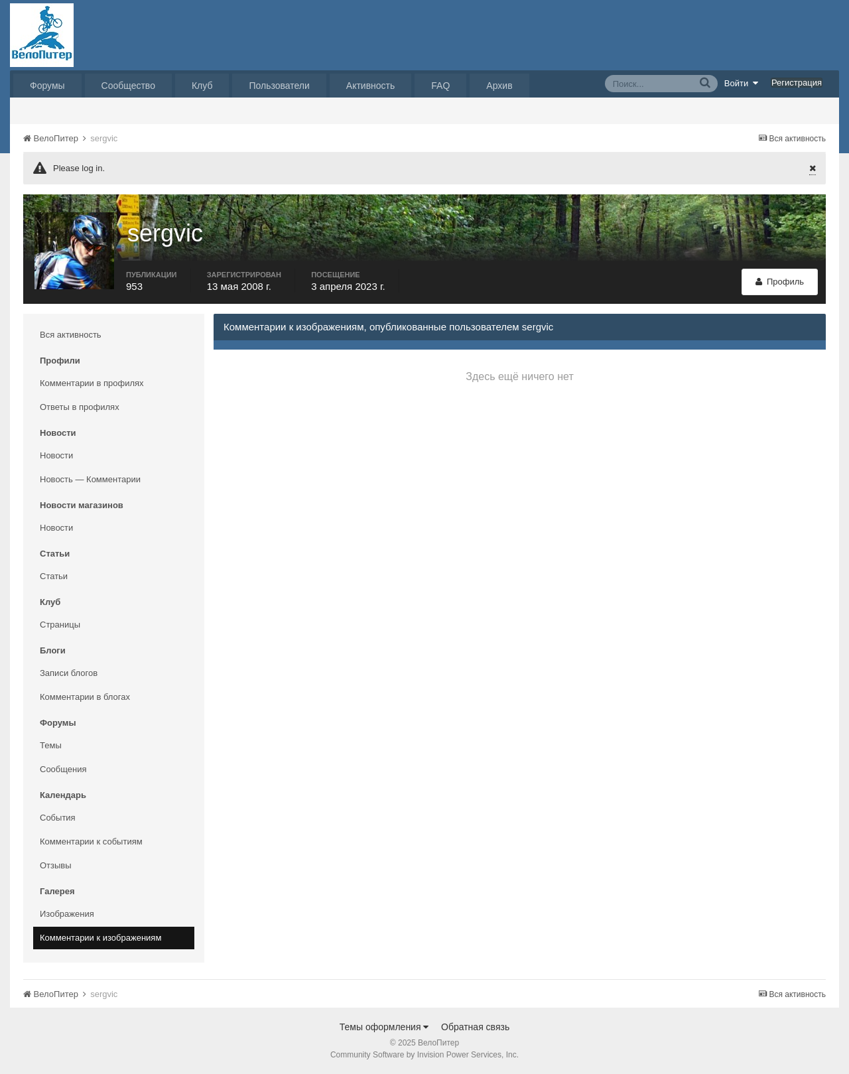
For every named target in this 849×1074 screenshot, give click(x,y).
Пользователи (279, 85)
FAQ (440, 85)
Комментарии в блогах (85, 697)
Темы (51, 745)
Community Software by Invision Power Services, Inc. (424, 1054)
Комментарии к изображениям (100, 938)
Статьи (54, 576)
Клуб (202, 85)
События (58, 818)
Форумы (47, 85)
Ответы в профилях (79, 407)
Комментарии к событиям (91, 841)
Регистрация (796, 83)
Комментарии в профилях (92, 383)
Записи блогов (69, 673)
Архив (499, 85)
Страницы (60, 625)
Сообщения (63, 769)
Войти (741, 83)
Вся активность (70, 335)
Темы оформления (384, 1027)
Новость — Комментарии (90, 479)
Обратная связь (475, 1027)
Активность (370, 85)
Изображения (67, 914)
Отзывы (56, 865)
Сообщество (128, 85)
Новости (56, 455)
